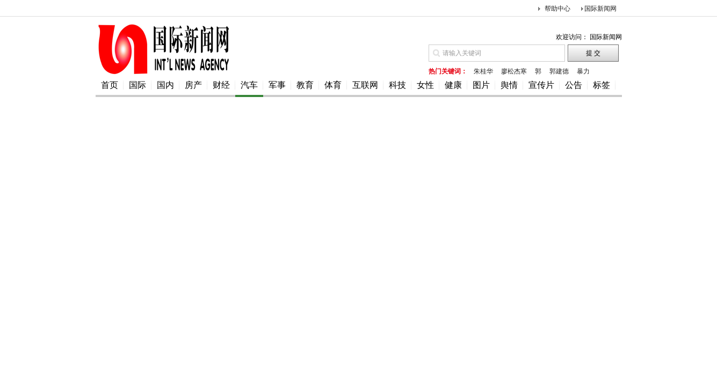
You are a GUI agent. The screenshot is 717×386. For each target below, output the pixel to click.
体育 (333, 85)
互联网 (365, 85)
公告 (573, 85)
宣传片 (541, 85)
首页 (109, 85)
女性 (425, 85)
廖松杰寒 (514, 71)
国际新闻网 (600, 8)
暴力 (583, 71)
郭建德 (559, 71)
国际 (137, 85)
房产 (193, 85)
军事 (277, 85)
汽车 (249, 85)
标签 (601, 85)
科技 (397, 85)
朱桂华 (483, 71)
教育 (305, 85)
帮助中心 (557, 8)
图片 (481, 85)
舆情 (509, 85)
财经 (221, 85)
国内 (165, 85)
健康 (453, 85)
